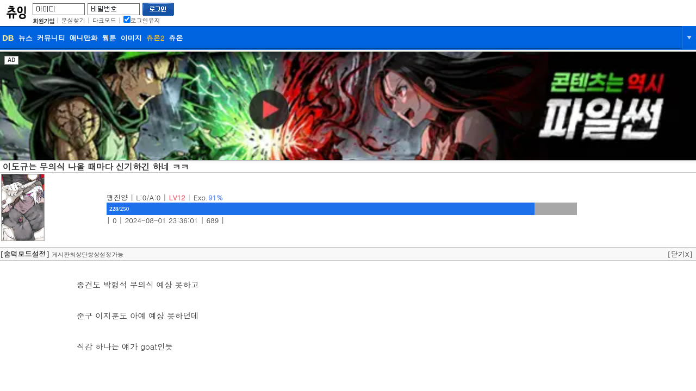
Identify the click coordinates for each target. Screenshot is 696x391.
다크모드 (104, 20)
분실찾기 (73, 20)
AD (11, 60)
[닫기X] (680, 253)
